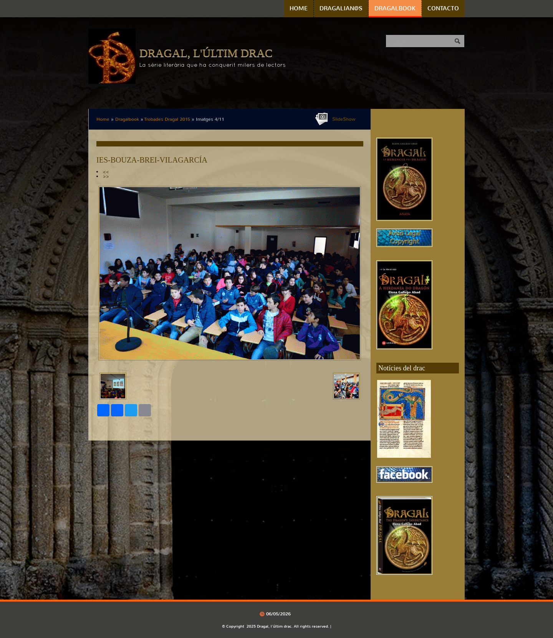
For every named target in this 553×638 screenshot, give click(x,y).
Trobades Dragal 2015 (167, 119)
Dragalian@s (341, 8)
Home (299, 8)
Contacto (443, 8)
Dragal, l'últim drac (206, 52)
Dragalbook (395, 8)
